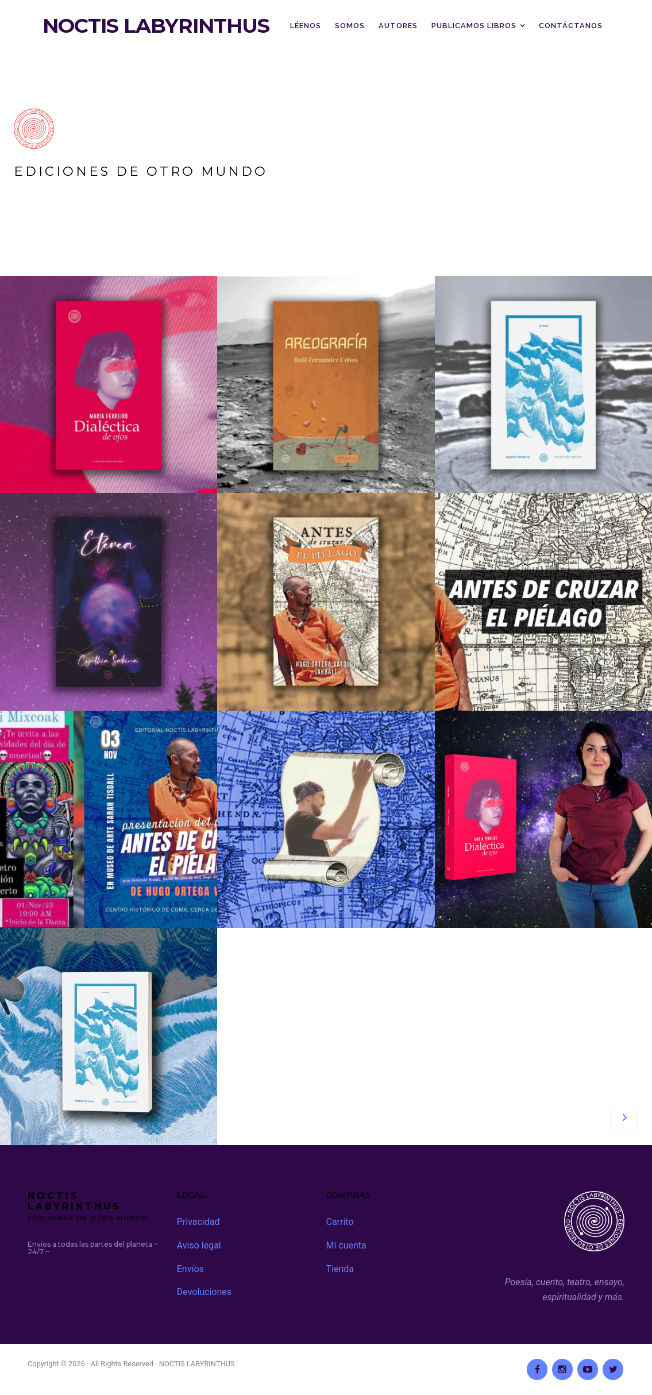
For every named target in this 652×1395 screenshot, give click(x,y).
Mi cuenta (346, 1245)
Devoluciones (204, 1291)
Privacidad (198, 1221)
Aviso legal (199, 1245)
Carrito (340, 1221)
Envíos (190, 1268)
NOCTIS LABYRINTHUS (156, 26)
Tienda (340, 1268)
